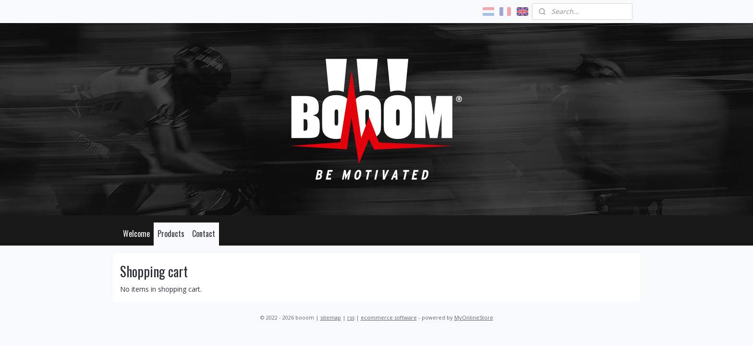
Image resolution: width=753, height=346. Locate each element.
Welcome (136, 233)
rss (350, 317)
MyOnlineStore (473, 317)
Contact (203, 233)
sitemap (330, 317)
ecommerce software (389, 317)
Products (171, 233)
